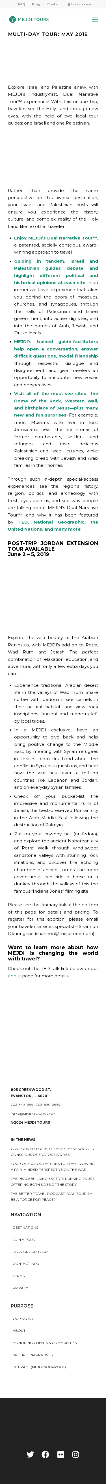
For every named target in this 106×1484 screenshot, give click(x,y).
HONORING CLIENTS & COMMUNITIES (45, 1343)
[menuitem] (21, 4)
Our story (23, 1319)
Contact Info (26, 1263)
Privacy (20, 1288)
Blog (36, 4)
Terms (19, 1276)
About (19, 1330)
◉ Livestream (79, 4)
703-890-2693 (48, 1104)
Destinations (25, 1227)
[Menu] (95, 19)
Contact (54, 4)
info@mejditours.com (33, 1114)
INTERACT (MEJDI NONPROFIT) (39, 1367)
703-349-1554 (22, 1104)
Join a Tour (24, 1239)
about (14, 976)
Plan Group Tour (30, 1252)
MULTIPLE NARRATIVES (33, 1355)
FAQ (21, 4)
